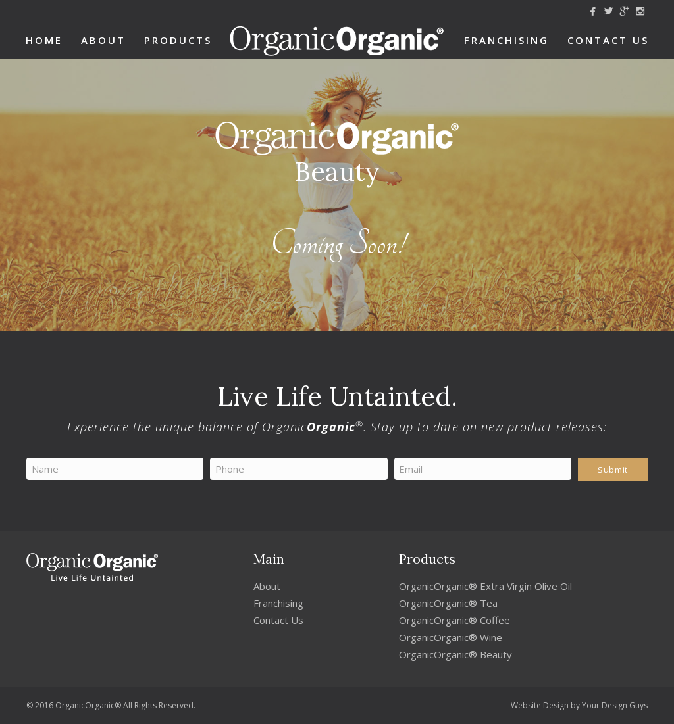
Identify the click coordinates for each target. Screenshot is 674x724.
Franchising (506, 40)
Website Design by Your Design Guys (579, 705)
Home (44, 40)
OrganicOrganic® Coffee (454, 620)
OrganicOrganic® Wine (450, 637)
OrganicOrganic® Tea (448, 603)
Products (178, 40)
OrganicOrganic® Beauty (455, 654)
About (103, 40)
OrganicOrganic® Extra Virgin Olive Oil (485, 585)
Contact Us (608, 40)
